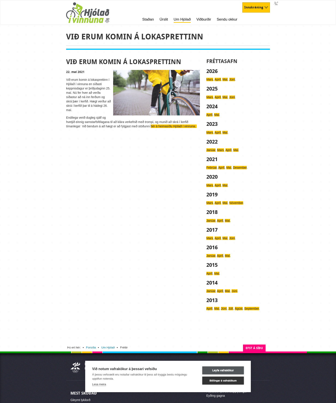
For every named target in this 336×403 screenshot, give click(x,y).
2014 (212, 283)
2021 (212, 159)
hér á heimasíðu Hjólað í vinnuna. (174, 126)
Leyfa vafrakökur (223, 370)
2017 (212, 230)
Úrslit (164, 19)
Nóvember (236, 203)
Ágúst (239, 308)
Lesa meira (99, 384)
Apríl (218, 79)
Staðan (148, 19)
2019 (212, 195)
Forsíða (91, 347)
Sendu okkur (227, 19)
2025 (212, 89)
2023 (212, 124)
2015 (212, 265)
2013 (212, 300)
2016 (212, 247)
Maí (224, 79)
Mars (209, 79)
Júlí (230, 308)
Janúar (210, 150)
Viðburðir (203, 19)
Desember (240, 167)
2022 (212, 142)
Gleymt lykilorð (80, 400)
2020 (212, 177)
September (251, 308)
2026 (212, 71)
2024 (212, 107)
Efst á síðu (254, 348)
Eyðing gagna (215, 395)
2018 (212, 212)
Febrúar (211, 167)
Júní (232, 79)
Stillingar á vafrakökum (223, 380)
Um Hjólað (182, 19)
